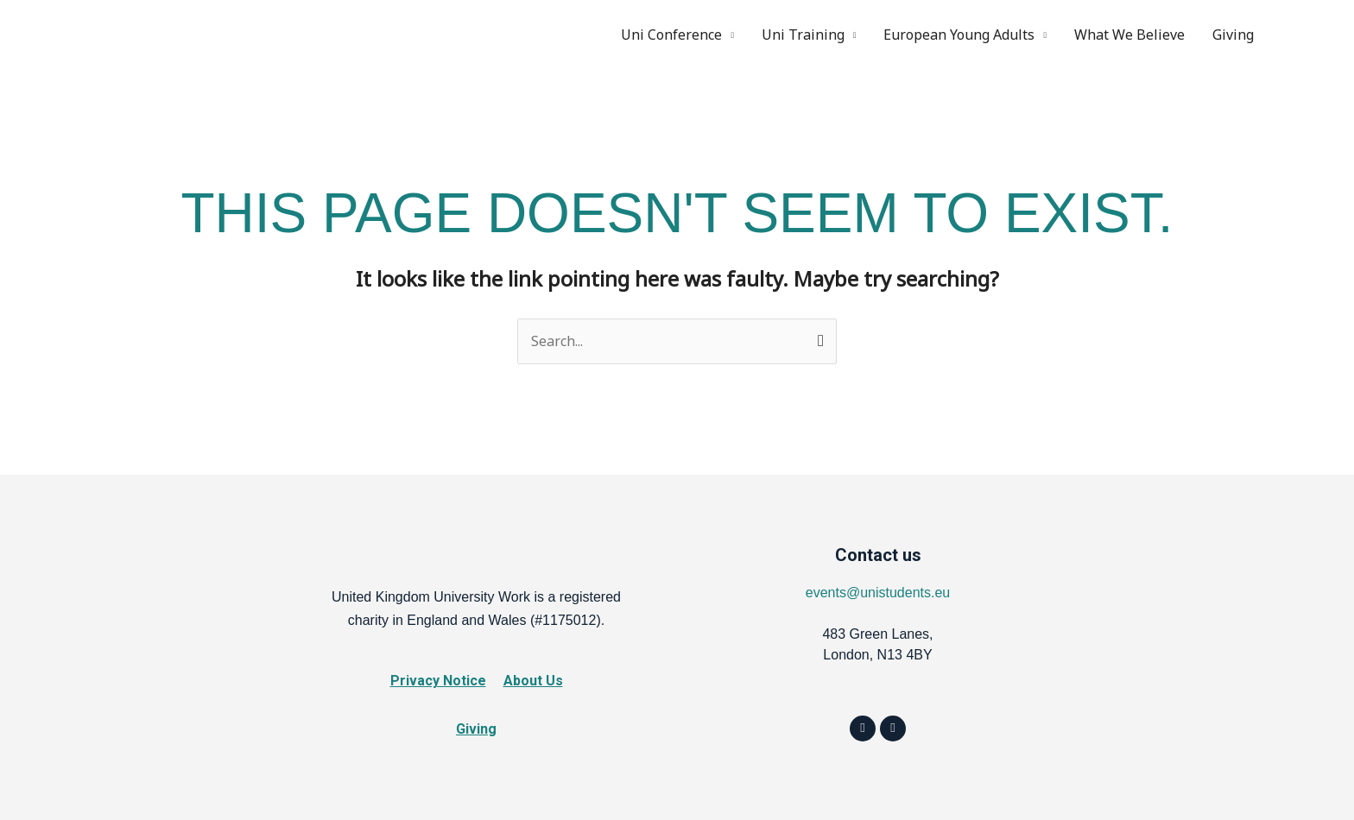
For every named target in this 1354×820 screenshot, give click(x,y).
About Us (533, 680)
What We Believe (1129, 34)
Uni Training (803, 34)
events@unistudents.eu (878, 592)
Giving (1233, 34)
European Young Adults (958, 34)
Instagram (1313, 34)
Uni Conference (671, 34)
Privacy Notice (438, 680)
